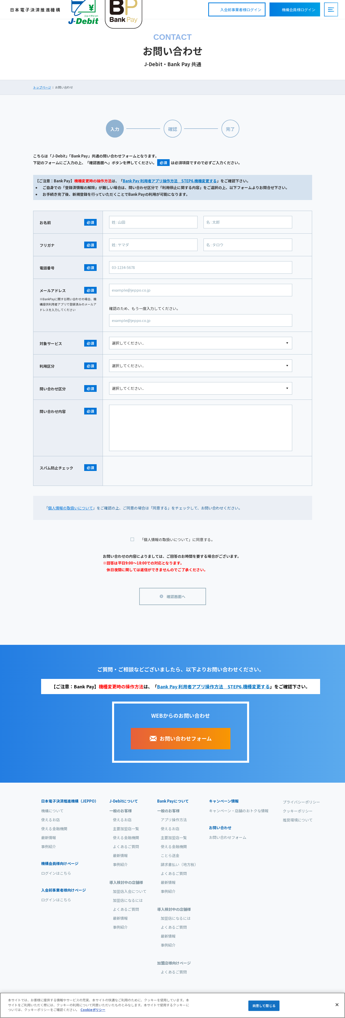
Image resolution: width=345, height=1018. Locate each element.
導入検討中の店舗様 (126, 882)
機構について (52, 810)
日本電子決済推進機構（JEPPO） (69, 801)
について (123, 801)
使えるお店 (50, 819)
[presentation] (147, 471)
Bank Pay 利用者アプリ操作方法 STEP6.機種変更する (170, 180)
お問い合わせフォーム (227, 837)
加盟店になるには (128, 900)
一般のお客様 (120, 810)
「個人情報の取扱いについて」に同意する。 (177, 539)
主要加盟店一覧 (126, 828)
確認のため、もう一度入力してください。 (144, 308)
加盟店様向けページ (174, 963)
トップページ (42, 87)
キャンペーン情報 (224, 801)
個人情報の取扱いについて (70, 507)
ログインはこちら (56, 873)
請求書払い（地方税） (179, 864)
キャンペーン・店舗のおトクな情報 (239, 810)
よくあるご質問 (126, 846)
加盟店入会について (129, 891)
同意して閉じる (264, 1005)
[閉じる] (337, 1004)
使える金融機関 (54, 828)
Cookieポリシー (92, 1009)
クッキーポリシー (298, 811)
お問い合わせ (220, 827)
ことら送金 (170, 855)
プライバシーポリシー (301, 802)
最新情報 (48, 837)
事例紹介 (48, 846)
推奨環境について (298, 819)
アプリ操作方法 (174, 819)
